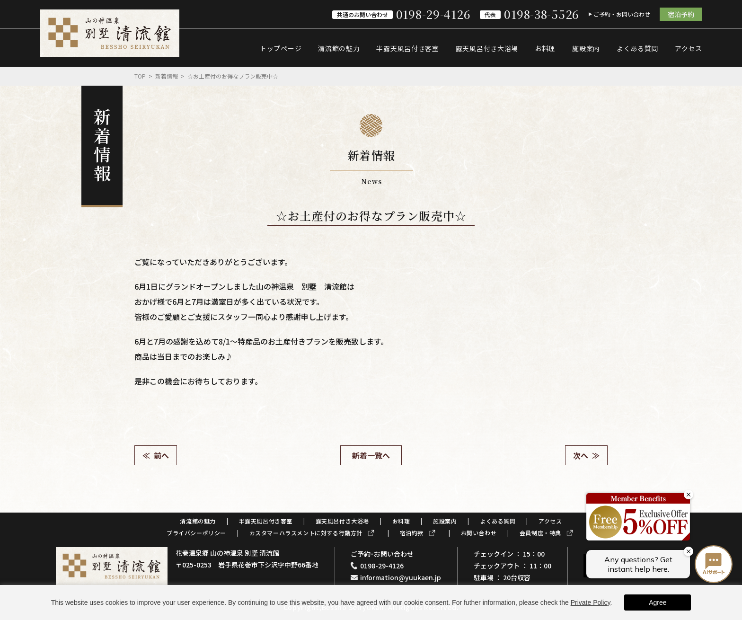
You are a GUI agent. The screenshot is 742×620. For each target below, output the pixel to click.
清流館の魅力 (339, 48)
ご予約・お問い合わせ (621, 14)
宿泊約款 (412, 533)
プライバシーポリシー (196, 533)
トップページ (280, 48)
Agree (657, 602)
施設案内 (586, 48)
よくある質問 (637, 48)
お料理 (545, 48)
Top (140, 76)
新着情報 (166, 76)
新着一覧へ (371, 455)
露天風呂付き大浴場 (487, 48)
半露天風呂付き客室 (407, 48)
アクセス (688, 48)
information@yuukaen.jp (400, 577)
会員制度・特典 (540, 533)
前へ (161, 455)
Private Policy (590, 602)
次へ (580, 455)
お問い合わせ (479, 533)
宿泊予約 (681, 14)
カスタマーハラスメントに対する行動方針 (305, 533)
